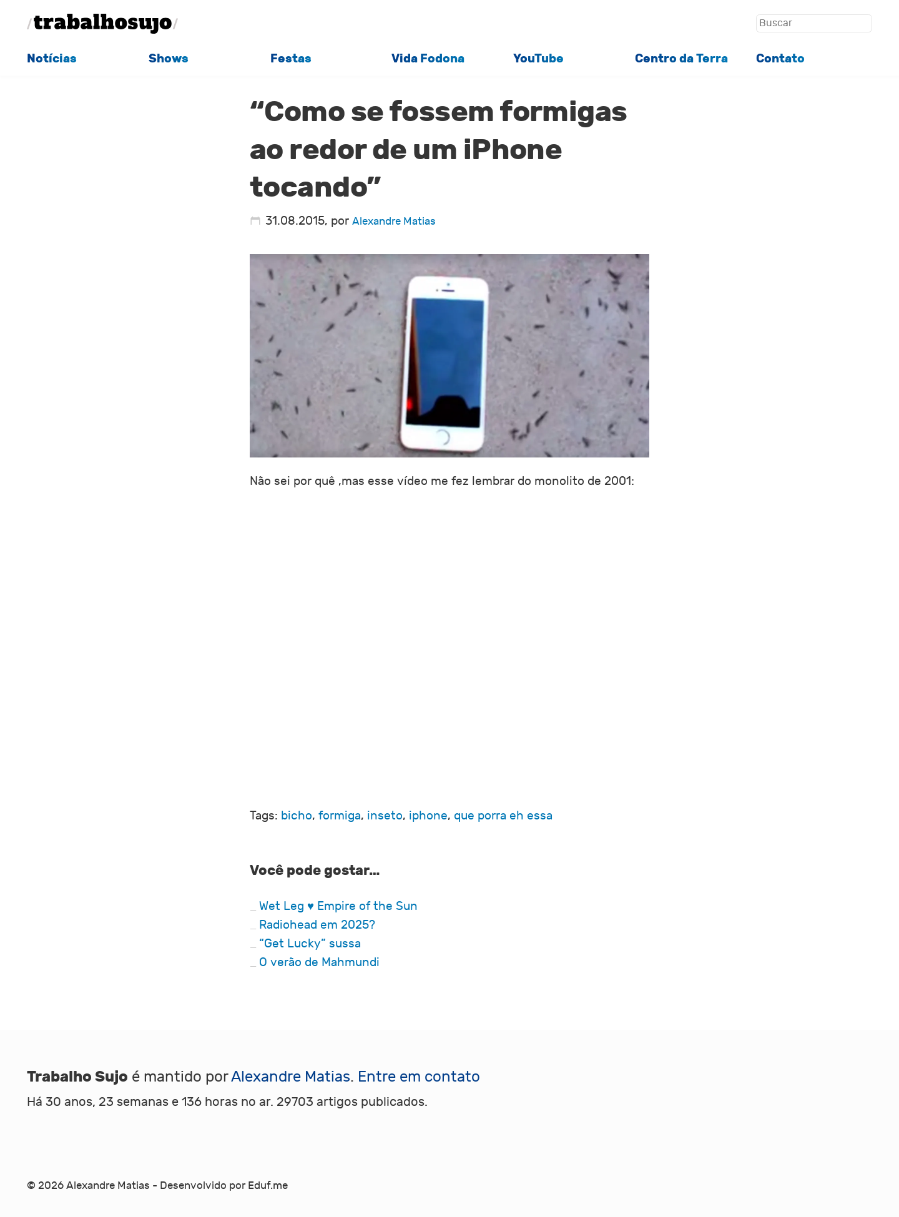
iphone (428, 816)
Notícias (52, 59)
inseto (385, 816)
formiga (339, 816)
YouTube (538, 59)
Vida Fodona (427, 59)
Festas (291, 59)
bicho (296, 816)
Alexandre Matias (394, 221)
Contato (780, 59)
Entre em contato (419, 1077)
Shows (169, 59)
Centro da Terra (681, 59)
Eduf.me (268, 1186)
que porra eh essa (503, 816)
